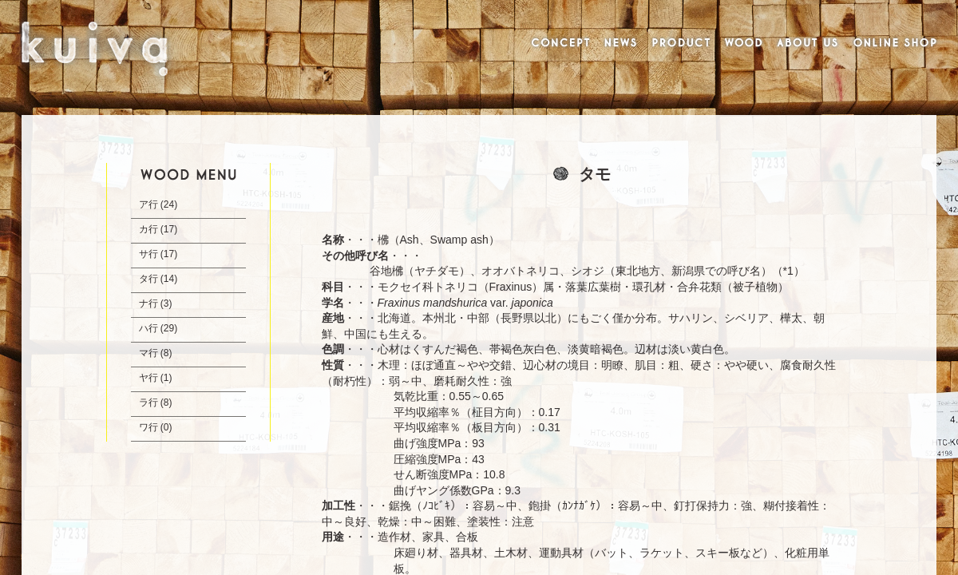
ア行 (148, 204)
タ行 (148, 278)
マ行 (148, 353)
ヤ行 (148, 377)
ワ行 (148, 427)
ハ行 (148, 328)
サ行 (148, 254)
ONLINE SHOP (896, 44)
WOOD (743, 44)
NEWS (621, 44)
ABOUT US (807, 44)
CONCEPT (558, 44)
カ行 (148, 229)
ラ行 (148, 402)
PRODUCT (681, 44)
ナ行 (148, 303)
